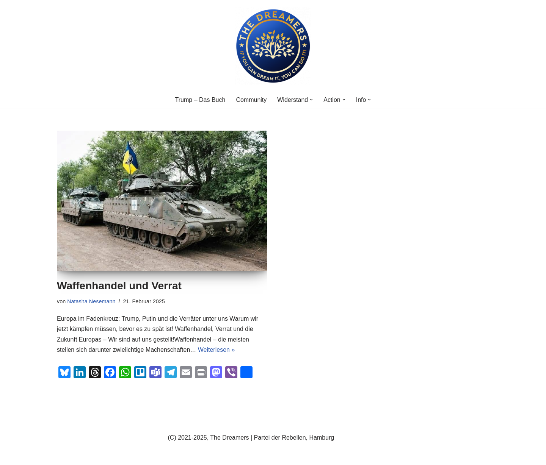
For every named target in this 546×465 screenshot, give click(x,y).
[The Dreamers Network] (273, 46)
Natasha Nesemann (91, 301)
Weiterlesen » (216, 349)
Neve (64, 455)
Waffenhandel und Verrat (119, 286)
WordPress (133, 455)
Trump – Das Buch (200, 100)
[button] (311, 99)
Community (251, 100)
